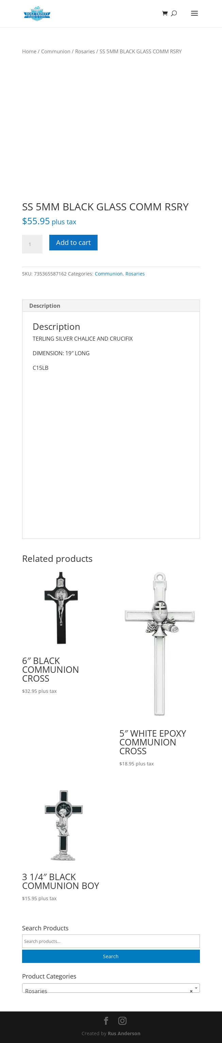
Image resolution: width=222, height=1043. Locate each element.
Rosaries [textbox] (108, 991)
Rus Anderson (124, 1033)
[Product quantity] (32, 244)
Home (29, 51)
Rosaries (85, 51)
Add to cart (73, 242)
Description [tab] (45, 305)
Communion (55, 51)
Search (111, 956)
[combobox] (111, 988)
